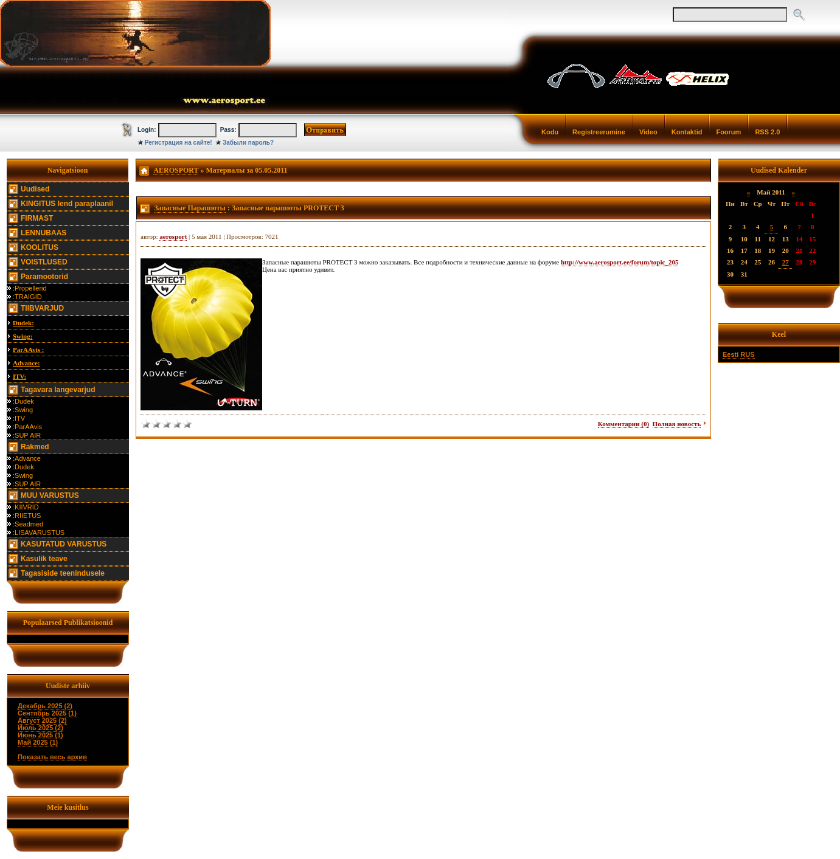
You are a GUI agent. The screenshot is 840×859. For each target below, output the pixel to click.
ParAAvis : (28, 349)
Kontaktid (687, 132)
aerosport (173, 236)
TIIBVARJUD (42, 308)
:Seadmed (28, 524)
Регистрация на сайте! (178, 142)
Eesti (730, 354)
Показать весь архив (52, 757)
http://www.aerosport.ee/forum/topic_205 (620, 262)
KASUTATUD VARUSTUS (63, 544)
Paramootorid (44, 276)
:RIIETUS (27, 515)
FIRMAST (37, 218)
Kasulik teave (44, 558)
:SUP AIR (27, 435)
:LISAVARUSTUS (38, 532)
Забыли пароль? (248, 142)
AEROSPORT (175, 170)
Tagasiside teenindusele (63, 573)
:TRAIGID (27, 296)
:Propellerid (30, 288)
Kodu (549, 132)
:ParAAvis (27, 426)
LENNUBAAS (43, 233)
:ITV (19, 418)
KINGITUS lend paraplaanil (67, 203)
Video (648, 132)
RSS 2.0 (767, 132)
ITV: (19, 376)
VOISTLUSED (44, 262)
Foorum (728, 132)
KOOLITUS (39, 247)
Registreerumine (598, 132)
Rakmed (35, 447)
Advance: (26, 363)
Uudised (35, 189)
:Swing (23, 409)
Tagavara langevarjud (58, 389)
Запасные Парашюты (190, 208)
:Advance (27, 458)
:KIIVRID (26, 507)
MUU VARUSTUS (50, 495)
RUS (747, 354)
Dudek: (23, 322)
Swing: (22, 336)
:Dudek (23, 401)
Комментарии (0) (623, 423)
